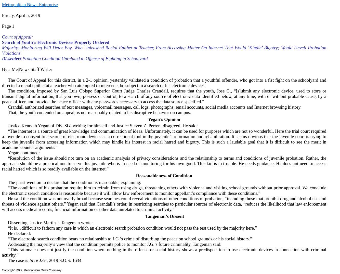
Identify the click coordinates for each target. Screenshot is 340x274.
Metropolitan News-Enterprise (30, 4)
